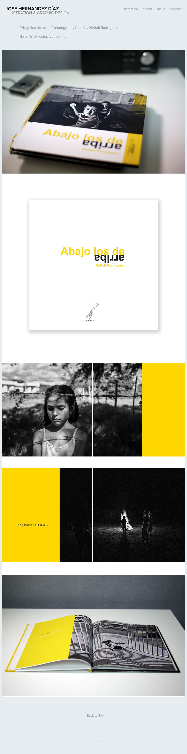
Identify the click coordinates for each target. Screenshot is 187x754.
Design (147, 9)
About (160, 9)
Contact (175, 9)
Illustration (129, 9)
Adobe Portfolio (100, 741)
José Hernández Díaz (32, 8)
